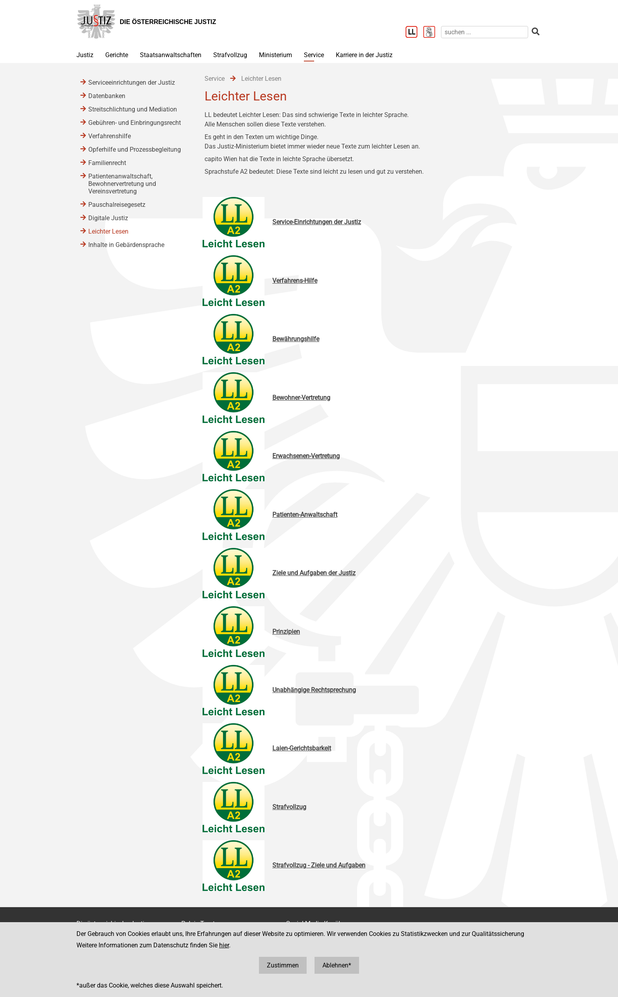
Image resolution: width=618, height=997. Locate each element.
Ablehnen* (336, 965)
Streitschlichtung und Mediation (132, 109)
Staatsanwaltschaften (170, 55)
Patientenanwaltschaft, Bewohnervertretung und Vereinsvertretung (122, 184)
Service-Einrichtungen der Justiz (316, 222)
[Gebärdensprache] (432, 32)
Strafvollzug (230, 55)
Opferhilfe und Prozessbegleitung (134, 149)
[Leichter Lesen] (414, 32)
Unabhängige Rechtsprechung (314, 690)
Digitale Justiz (108, 218)
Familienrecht (107, 163)
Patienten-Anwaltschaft (304, 514)
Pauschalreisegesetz (116, 204)
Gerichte (116, 55)
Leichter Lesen (108, 231)
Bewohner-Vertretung (301, 397)
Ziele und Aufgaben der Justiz (314, 573)
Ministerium (275, 55)
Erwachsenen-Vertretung (306, 456)
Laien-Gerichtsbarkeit (301, 748)
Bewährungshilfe (295, 339)
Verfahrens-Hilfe (294, 280)
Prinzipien (286, 631)
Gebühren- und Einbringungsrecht (134, 122)
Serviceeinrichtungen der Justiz (131, 82)
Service (314, 55)
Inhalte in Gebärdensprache (126, 245)
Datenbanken (106, 96)
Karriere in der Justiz (364, 55)
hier (224, 945)
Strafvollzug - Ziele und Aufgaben (318, 865)
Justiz (84, 55)
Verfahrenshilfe (109, 136)
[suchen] (484, 32)
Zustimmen (283, 965)
